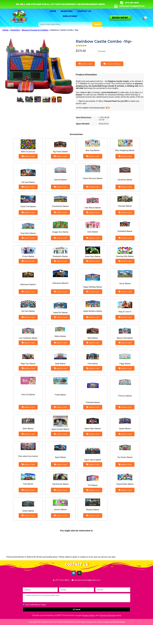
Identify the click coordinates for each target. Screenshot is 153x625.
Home (53, 11)
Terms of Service (107, 615)
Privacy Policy (88, 615)
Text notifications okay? (35, 604)
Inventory (67, 11)
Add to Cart (85, 64)
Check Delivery (112, 64)
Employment (70, 16)
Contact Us (84, 11)
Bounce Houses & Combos (35, 30)
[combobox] (65, 24)
